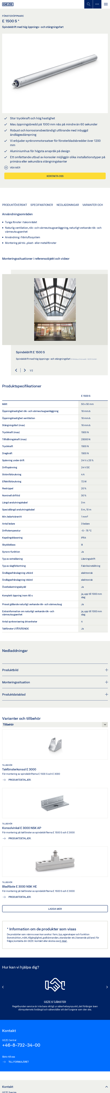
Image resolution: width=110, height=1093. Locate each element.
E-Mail (63, 941)
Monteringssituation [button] (55, 682)
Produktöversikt (14, 204)
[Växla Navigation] (105, 4)
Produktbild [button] (55, 670)
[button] (16, 370)
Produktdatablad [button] (55, 694)
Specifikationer (41, 204)
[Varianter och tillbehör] (55, 725)
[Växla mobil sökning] (88, 4)
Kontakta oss (55, 176)
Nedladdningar (68, 204)
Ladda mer (55, 908)
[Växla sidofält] (97, 4)
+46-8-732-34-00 (21, 1045)
